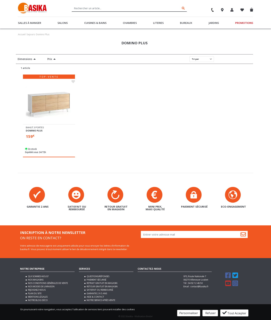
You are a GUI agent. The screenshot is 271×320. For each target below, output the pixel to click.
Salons (63, 23)
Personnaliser (188, 313)
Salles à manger (29, 23)
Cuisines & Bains (95, 23)
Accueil (21, 34)
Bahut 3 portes (35, 127)
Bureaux (186, 23)
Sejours (31, 34)
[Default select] (201, 59)
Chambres (130, 23)
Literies (158, 23)
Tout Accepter (234, 313)
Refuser (210, 313)
